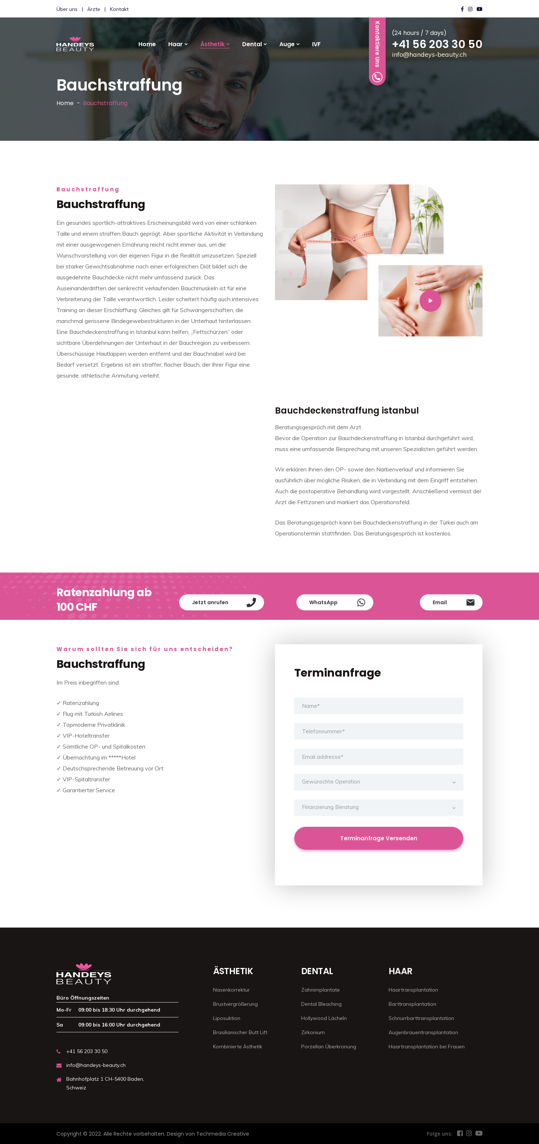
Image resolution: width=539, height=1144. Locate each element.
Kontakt (119, 9)
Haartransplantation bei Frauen (427, 1046)
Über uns (67, 9)
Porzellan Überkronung (328, 1046)
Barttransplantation (412, 1004)
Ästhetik (212, 44)
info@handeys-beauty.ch (429, 54)
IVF (316, 44)
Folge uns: (439, 1133)
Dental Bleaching (321, 1004)
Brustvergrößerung (235, 1004)
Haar (175, 44)
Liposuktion (226, 1018)
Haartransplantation (413, 989)
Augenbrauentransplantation (423, 1032)
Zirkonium (313, 1032)
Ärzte (93, 9)
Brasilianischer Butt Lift (240, 1032)
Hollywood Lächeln (324, 1018)
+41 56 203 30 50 (437, 44)
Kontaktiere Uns (377, 51)
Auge (287, 44)
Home (147, 44)
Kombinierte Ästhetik (237, 1046)
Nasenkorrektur (231, 989)
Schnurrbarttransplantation (421, 1018)
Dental (252, 44)
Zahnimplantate (320, 989)
